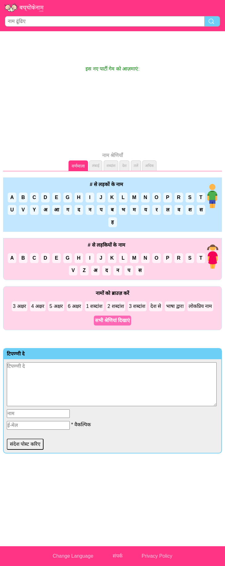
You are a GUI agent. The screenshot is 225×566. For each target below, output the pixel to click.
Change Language (73, 556)
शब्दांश (110, 166)
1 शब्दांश (94, 306)
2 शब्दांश (115, 306)
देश (124, 166)
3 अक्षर (19, 306)
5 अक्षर (56, 306)
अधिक (149, 166)
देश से (155, 306)
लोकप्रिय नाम (200, 306)
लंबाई (95, 166)
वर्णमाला (78, 166)
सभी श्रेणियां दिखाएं (112, 320)
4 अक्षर (37, 306)
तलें (136, 166)
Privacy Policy (157, 556)
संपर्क (118, 556)
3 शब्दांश (137, 306)
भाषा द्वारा (174, 306)
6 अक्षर (74, 306)
